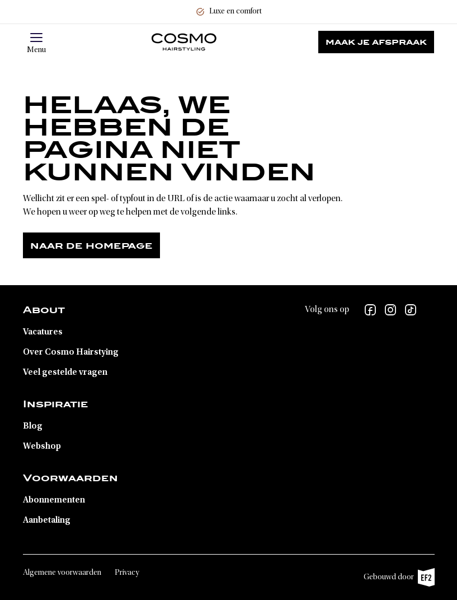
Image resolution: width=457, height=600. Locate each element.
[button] (36, 37)
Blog (33, 426)
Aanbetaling (46, 520)
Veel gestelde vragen (65, 372)
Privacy (127, 573)
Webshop (42, 446)
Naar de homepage (91, 245)
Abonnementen (54, 500)
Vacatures (43, 332)
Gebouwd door (399, 577)
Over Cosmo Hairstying (71, 352)
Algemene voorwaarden (62, 573)
